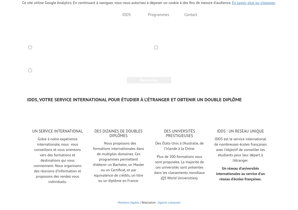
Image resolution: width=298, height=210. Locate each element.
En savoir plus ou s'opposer (253, 2)
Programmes (158, 14)
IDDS (126, 14)
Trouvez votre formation (85, 14)
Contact (191, 14)
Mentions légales (128, 202)
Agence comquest (169, 202)
